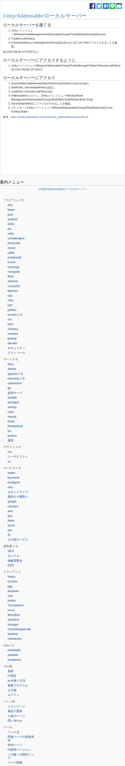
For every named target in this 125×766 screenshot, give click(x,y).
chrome (12, 581)
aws (10, 511)
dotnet (12, 369)
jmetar (12, 600)
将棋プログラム (18, 685)
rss (10, 319)
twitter (11, 473)
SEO (11, 551)
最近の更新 (15, 711)
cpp (10, 295)
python (12, 310)
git (9, 388)
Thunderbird (15, 605)
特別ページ (15, 745)
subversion (15, 383)
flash (11, 276)
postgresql (14, 257)
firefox (12, 576)
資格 (11, 671)
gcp (10, 515)
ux (9, 461)
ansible (12, 397)
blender (12, 343)
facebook (14, 477)
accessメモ (15, 314)
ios (9, 229)
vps (10, 530)
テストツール (16, 352)
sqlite (11, 252)
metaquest (14, 638)
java (10, 214)
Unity (9, 16)
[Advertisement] (62, 147)
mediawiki (14, 650)
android (12, 219)
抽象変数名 (15, 560)
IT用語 (12, 675)
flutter (11, 209)
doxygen (13, 624)
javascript (14, 243)
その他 (12, 690)
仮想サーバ (15, 392)
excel (11, 610)
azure (11, 525)
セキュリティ (16, 348)
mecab (12, 416)
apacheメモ (15, 373)
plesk (11, 520)
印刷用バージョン (19, 749)
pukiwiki (13, 655)
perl (10, 305)
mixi (10, 487)
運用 (11, 440)
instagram (14, 482)
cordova (13, 333)
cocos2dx (14, 286)
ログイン (13, 695)
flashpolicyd (15, 426)
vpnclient (13, 619)
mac (10, 595)
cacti (11, 412)
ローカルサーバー (65, 16)
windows (13, 591)
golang (12, 338)
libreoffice (14, 615)
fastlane (13, 634)
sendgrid (13, 402)
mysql (11, 248)
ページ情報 (15, 762)
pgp (10, 586)
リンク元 (13, 732)
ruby (10, 300)
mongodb (14, 271)
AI (9, 534)
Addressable (30, 16)
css (10, 452)
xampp (12, 407)
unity (11, 233)
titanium (13, 290)
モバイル (13, 556)
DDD (11, 565)
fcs (9, 431)
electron (13, 281)
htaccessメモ (16, 378)
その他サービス (18, 539)
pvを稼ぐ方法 (16, 680)
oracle (12, 262)
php (10, 205)
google (12, 501)
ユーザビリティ (18, 456)
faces (11, 421)
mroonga (13, 267)
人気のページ (16, 716)
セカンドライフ (18, 492)
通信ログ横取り (18, 496)
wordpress (14, 659)
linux (11, 364)
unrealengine (16, 238)
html (10, 324)
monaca (13, 329)
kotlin (11, 224)
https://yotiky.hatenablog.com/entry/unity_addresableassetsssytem (48, 117)
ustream (13, 506)
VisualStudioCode (19, 629)
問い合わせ (15, 720)
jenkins (12, 435)
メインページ (16, 706)
